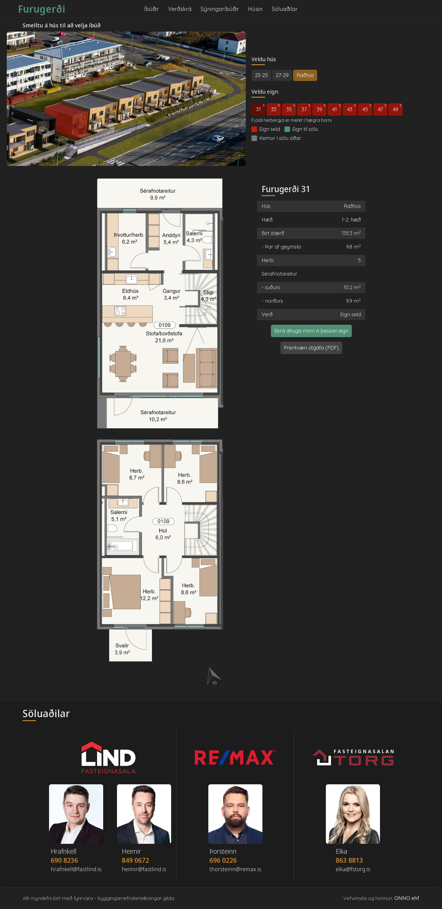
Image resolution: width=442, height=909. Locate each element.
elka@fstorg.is (353, 869)
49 (397, 108)
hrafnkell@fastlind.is (76, 869)
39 (321, 108)
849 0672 (135, 860)
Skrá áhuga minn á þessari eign (311, 331)
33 (275, 108)
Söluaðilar (285, 8)
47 (382, 108)
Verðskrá (180, 8)
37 (306, 108)
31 (260, 108)
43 (351, 108)
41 (336, 108)
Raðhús (305, 75)
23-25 (261, 75)
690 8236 (64, 860)
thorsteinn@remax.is (235, 869)
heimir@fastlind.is (144, 869)
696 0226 (223, 860)
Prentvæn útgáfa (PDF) (311, 347)
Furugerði (41, 9)
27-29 (282, 75)
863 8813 (349, 860)
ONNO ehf (406, 898)
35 (290, 108)
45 (367, 108)
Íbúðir (151, 8)
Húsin (255, 8)
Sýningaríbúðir (220, 8)
